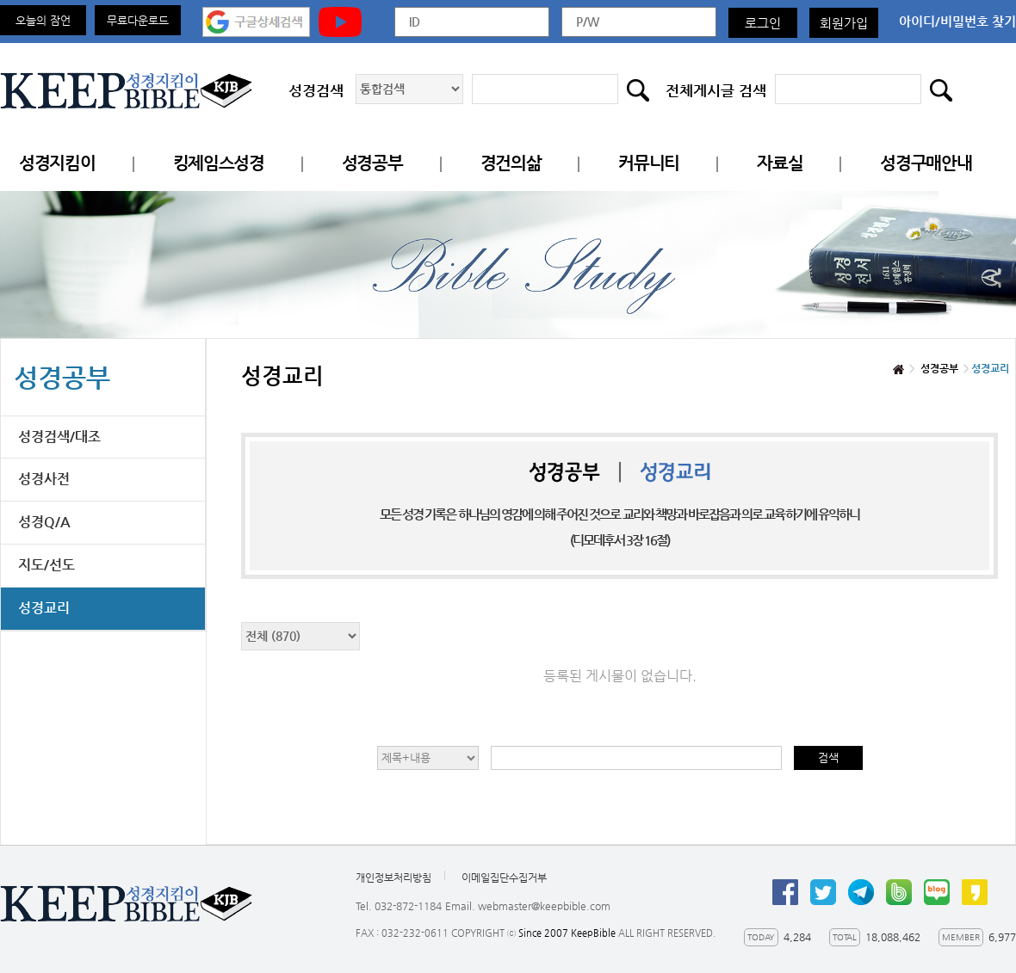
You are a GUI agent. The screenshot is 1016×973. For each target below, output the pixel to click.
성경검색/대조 (59, 436)
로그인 (763, 22)
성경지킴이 (57, 163)
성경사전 (44, 479)
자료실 (779, 163)
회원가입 (844, 22)
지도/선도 (46, 565)
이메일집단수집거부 (504, 877)
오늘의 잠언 (43, 20)
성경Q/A (44, 522)
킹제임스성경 (218, 163)
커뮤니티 (648, 163)
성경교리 (44, 608)
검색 (828, 757)
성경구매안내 (925, 163)
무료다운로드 (138, 20)
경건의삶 (511, 163)
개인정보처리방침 (393, 877)
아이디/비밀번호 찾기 (957, 21)
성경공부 (372, 163)
